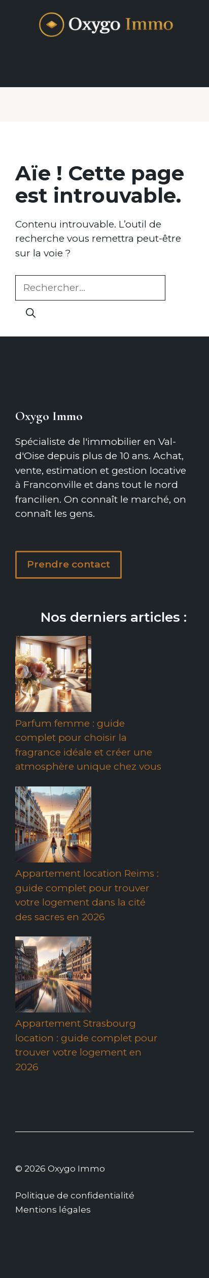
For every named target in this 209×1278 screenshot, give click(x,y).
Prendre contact (68, 564)
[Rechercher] (30, 313)
